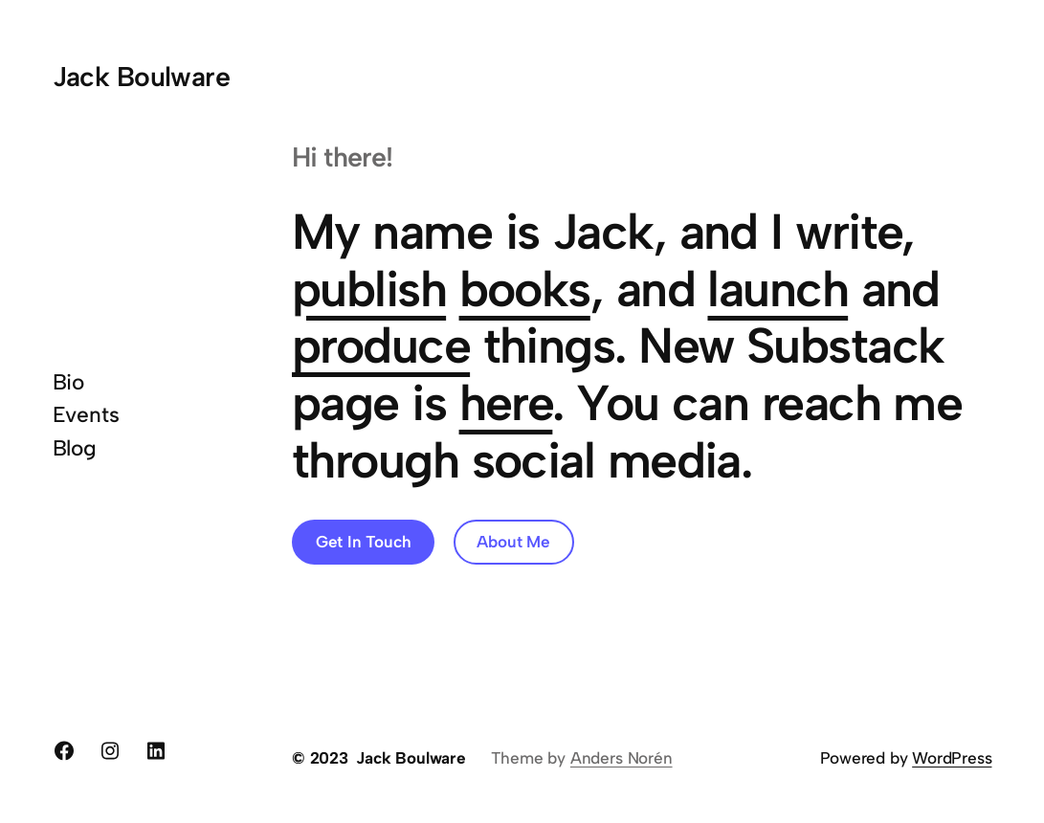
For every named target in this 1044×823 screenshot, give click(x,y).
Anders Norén (621, 757)
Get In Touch (363, 541)
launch (777, 289)
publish (369, 289)
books (524, 289)
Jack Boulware (142, 76)
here (506, 403)
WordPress (951, 757)
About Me (513, 541)
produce (381, 345)
